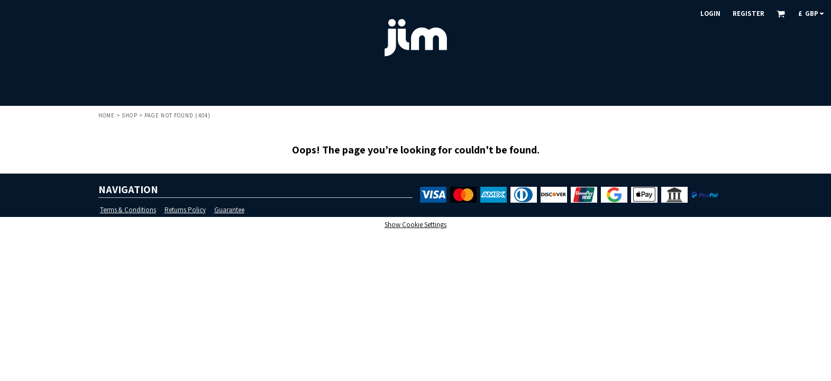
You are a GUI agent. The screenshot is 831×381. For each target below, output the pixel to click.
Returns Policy (185, 209)
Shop (129, 115)
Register (748, 13)
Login (710, 13)
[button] (781, 14)
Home (106, 115)
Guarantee (229, 209)
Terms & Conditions (128, 209)
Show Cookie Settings (415, 224)
